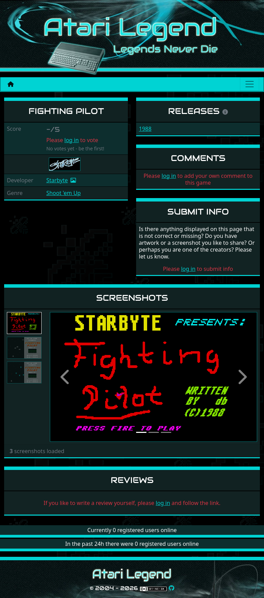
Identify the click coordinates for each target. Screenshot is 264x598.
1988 (145, 129)
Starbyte (57, 180)
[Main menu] (249, 84)
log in (71, 140)
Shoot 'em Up (63, 193)
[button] (65, 376)
